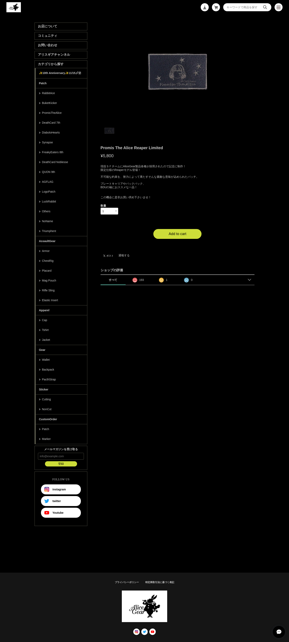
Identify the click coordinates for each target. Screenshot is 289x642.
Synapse (47, 142)
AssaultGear (47, 241)
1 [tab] (109, 131)
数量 (103, 205)
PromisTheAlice (52, 112)
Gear (42, 349)
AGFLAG (47, 181)
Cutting (46, 399)
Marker (46, 439)
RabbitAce (48, 93)
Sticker (43, 389)
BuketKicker (49, 103)
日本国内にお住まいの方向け (177, 243)
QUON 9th (48, 172)
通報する (124, 255)
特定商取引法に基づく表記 (159, 582)
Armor (46, 251)
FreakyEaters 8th (52, 152)
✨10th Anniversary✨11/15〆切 (60, 73)
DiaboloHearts (51, 132)
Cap (44, 320)
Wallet (46, 359)
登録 (61, 463)
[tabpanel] (178, 72)
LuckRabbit (49, 201)
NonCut (46, 409)
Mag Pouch (49, 280)
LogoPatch (48, 191)
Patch (43, 83)
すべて (113, 279)
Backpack (48, 369)
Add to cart (177, 234)
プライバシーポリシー (127, 582)
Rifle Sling (48, 290)
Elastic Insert (50, 300)
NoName (47, 221)
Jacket (46, 339)
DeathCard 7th (51, 122)
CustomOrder (48, 419)
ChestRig (48, 260)
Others (46, 211)
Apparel (44, 310)
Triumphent (49, 231)
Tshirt (45, 330)
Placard (46, 270)
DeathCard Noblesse (55, 162)
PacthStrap (49, 379)
